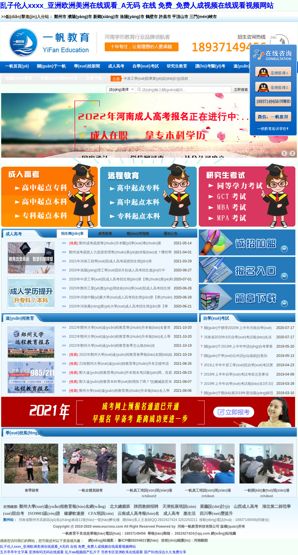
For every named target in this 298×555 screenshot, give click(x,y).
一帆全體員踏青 (90, 490)
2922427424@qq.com (192, 533)
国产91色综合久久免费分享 (165, 552)
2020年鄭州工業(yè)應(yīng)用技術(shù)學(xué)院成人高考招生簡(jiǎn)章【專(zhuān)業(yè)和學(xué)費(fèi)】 (120, 288)
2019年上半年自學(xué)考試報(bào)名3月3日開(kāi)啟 (239, 384)
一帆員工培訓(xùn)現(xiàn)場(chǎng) (208, 493)
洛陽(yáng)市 (132, 16)
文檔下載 (94, 78)
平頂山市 (180, 16)
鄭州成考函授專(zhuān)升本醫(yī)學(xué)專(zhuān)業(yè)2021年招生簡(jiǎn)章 (115, 243)
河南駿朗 (201, 540)
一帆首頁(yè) (17, 66)
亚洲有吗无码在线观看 (46, 552)
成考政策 (105, 234)
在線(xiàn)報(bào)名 (59, 78)
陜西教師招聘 (146, 506)
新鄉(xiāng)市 (106, 16)
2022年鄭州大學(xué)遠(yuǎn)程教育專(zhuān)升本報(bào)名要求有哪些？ (120, 327)
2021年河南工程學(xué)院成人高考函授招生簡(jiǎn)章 (110, 261)
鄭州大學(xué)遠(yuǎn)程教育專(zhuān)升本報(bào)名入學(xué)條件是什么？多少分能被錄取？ (119, 391)
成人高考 (116, 66)
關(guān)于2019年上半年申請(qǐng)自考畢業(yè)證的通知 (238, 346)
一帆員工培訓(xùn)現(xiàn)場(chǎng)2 (149, 493)
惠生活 (190, 513)
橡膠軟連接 (75, 513)
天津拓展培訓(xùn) (179, 506)
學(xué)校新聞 (87, 66)
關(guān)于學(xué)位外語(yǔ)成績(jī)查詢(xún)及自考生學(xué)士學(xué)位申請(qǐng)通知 (238, 356)
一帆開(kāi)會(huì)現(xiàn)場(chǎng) (266, 493)
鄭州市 (60, 16)
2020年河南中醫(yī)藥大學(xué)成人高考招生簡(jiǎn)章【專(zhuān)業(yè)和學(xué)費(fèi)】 (120, 297)
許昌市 (165, 16)
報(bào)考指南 (138, 234)
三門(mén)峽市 (203, 16)
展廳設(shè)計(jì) (215, 506)
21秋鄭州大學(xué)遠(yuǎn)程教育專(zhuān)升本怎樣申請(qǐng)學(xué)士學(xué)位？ (119, 364)
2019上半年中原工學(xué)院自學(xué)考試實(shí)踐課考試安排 (238, 365)
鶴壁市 (152, 16)
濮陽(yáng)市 (80, 16)
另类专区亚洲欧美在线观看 (122, 552)
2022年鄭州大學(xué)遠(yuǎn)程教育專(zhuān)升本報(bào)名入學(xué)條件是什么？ (120, 337)
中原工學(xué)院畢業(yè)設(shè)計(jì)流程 (156, 79)
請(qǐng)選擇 (119, 90)
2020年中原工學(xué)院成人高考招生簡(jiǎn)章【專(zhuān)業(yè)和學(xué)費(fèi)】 (121, 279)
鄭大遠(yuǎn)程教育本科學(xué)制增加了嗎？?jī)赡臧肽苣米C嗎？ (120, 382)
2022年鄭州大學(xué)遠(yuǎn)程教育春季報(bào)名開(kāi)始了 (120, 355)
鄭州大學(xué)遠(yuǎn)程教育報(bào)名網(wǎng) (63, 506)
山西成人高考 (246, 506)
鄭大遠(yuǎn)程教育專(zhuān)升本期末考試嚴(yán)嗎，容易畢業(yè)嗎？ (120, 373)
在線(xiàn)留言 (18, 78)
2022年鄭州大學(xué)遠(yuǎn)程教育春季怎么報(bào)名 (112, 346)
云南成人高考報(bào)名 (139, 513)
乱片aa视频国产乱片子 (82, 552)
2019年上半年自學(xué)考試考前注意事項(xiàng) (236, 374)
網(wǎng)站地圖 (223, 533)
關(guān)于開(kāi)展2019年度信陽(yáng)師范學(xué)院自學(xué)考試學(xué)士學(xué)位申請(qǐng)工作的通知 (239, 393)
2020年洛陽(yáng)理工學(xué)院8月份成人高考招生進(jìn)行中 (117, 270)
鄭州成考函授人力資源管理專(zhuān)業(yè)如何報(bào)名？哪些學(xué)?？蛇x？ (120, 252)
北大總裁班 (120, 506)
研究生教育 (177, 66)
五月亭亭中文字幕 (14, 552)
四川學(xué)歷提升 (216, 513)
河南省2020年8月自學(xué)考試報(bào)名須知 (238, 337)
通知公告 (171, 234)
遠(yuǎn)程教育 (247, 66)
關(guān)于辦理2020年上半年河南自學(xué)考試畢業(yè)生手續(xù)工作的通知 (238, 328)
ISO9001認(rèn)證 (44, 513)
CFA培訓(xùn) (101, 513)
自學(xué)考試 (145, 66)
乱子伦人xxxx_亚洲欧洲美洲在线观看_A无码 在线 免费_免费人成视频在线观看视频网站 (137, 5)
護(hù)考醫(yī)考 (210, 66)
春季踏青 (32, 490)
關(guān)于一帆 (51, 66)
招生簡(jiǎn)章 (72, 234)
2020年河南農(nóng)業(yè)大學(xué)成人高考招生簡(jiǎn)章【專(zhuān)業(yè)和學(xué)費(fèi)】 (118, 306)
